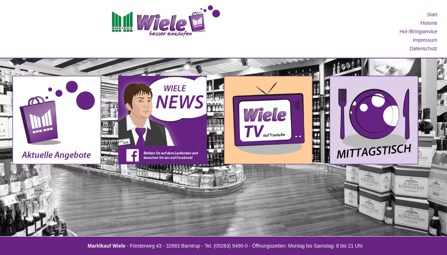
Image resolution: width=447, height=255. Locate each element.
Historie (428, 23)
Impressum (425, 40)
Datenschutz (423, 48)
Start (432, 14)
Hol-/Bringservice (418, 31)
